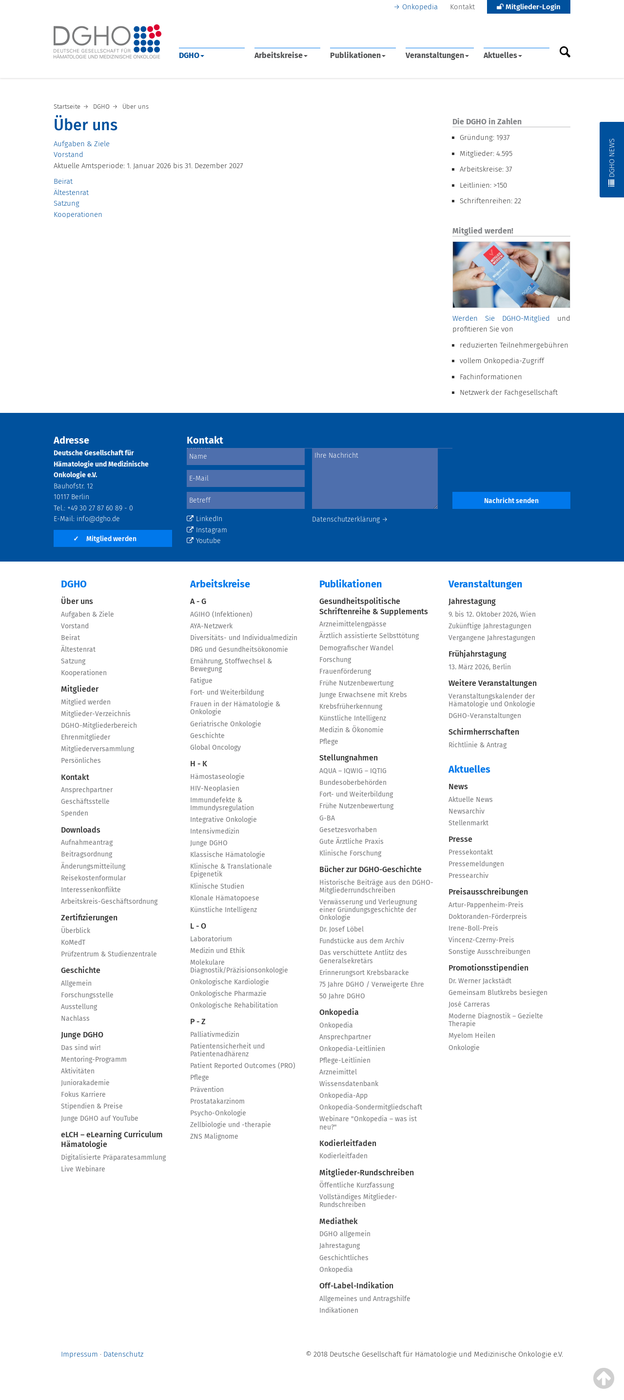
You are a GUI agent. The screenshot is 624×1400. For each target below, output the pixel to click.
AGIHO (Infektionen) (221, 614)
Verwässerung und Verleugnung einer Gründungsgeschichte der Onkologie (368, 910)
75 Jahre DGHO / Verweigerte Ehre (371, 984)
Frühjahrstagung (477, 654)
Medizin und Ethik (217, 951)
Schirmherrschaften (483, 732)
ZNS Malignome (214, 1136)
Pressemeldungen (476, 864)
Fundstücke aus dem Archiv (361, 941)
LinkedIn (204, 519)
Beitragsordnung (86, 854)
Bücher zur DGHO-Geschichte (370, 869)
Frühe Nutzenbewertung (356, 683)
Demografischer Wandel (356, 648)
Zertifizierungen (89, 917)
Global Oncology (215, 747)
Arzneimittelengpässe (353, 624)
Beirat (63, 181)
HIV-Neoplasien (214, 788)
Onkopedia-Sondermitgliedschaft (370, 1107)
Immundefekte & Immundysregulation (222, 804)
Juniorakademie (85, 1083)
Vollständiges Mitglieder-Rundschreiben (358, 1201)
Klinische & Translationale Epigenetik (231, 870)
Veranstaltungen (437, 55)
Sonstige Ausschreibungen (489, 952)
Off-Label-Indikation (356, 1285)
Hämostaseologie (217, 777)
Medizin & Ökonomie (351, 730)
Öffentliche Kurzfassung (356, 1185)
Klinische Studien (217, 886)
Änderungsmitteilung (93, 866)
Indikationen (338, 1310)
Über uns (77, 601)
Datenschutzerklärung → (350, 519)
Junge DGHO (82, 1034)
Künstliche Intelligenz (223, 910)
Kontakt (462, 6)
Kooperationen (78, 214)
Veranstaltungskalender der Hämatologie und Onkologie (491, 700)
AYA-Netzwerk (211, 626)
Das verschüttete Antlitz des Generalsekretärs (363, 957)
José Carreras (469, 1004)
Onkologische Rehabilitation (234, 1005)
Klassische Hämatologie (227, 855)
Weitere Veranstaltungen (492, 683)
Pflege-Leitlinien (344, 1060)
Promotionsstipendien (488, 967)
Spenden (74, 813)
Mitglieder (79, 689)
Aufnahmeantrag (87, 842)
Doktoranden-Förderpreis (487, 917)
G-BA (327, 818)
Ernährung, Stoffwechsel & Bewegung (231, 665)
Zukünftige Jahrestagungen (489, 626)
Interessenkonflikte (91, 890)
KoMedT (73, 942)
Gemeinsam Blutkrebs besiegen (497, 993)
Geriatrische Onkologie (225, 724)
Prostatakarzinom (217, 1101)
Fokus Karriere (83, 1094)
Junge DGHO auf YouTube (99, 1118)
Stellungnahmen (348, 757)
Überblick (75, 931)
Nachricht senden (511, 501)
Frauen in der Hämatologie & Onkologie (235, 708)
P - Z (198, 1021)
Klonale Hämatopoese (224, 898)
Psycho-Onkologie (218, 1113)
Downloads (80, 830)
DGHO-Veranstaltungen (484, 716)
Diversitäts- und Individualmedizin (243, 638)
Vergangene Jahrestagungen (491, 638)
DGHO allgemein (344, 1234)
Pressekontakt (470, 852)
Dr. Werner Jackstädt (479, 981)
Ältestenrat (71, 192)
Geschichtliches (344, 1258)
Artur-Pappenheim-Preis (486, 905)
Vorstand (68, 154)
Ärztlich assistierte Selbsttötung (369, 636)
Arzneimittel (338, 1072)
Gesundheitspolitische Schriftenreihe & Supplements (373, 606)
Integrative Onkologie (223, 820)
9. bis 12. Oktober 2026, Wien (492, 614)
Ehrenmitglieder (85, 737)
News (458, 786)
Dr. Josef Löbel (341, 929)
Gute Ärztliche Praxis (351, 841)
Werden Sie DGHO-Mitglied (501, 318)
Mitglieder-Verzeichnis (96, 714)
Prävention (207, 1090)
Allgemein (76, 983)
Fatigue (201, 681)
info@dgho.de (98, 519)
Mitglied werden (104, 539)
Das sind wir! (80, 1048)
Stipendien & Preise (92, 1106)
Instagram (207, 530)
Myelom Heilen (471, 1035)
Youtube (204, 541)
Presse (460, 839)
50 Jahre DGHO (342, 996)
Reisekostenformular (93, 878)
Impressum (79, 1354)
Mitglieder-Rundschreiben (366, 1172)
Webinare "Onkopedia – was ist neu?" (368, 1123)
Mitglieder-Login (529, 6)
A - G (198, 601)
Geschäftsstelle (85, 801)
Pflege (199, 1077)
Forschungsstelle (87, 995)
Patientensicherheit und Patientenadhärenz (227, 1050)
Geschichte (80, 970)
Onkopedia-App (343, 1095)
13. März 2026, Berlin (479, 667)
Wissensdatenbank (348, 1084)
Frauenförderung (345, 671)
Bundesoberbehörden (353, 782)
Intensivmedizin (214, 831)
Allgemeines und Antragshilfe (364, 1299)
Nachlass (75, 1018)
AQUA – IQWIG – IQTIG (353, 771)
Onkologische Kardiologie (229, 982)
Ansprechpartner (87, 790)
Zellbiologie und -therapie (230, 1125)
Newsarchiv (466, 811)
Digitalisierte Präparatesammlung (113, 1157)
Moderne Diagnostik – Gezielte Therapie (495, 1020)
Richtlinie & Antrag (477, 745)
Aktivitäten (78, 1071)
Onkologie (464, 1048)
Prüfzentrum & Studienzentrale (109, 954)
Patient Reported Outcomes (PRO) (242, 1066)
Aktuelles (503, 55)
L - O (198, 926)
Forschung (335, 660)
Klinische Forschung (350, 853)
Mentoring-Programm (94, 1059)
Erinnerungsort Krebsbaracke (364, 973)
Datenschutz (123, 1354)
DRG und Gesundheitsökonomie (239, 649)
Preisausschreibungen (488, 891)
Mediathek (338, 1221)
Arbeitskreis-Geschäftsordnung (109, 901)
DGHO (191, 55)
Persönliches (81, 761)
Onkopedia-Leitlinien (352, 1049)
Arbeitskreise (281, 55)
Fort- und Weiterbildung (227, 692)
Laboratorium (211, 939)
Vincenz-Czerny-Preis (481, 940)
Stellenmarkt (468, 823)
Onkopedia (420, 6)
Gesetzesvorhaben (348, 830)
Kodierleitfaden (347, 1143)
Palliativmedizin (214, 1035)
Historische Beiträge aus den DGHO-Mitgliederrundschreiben (376, 886)
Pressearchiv (468, 876)
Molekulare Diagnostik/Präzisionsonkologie (239, 966)
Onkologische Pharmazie (228, 994)
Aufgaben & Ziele (82, 143)
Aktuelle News (470, 800)
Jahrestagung (339, 1246)
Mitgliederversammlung (97, 749)
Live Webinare (83, 1169)
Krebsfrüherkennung (350, 706)
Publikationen (358, 55)
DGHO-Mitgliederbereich (99, 725)
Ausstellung (79, 1007)
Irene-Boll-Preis (473, 928)
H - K (198, 763)
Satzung (66, 203)
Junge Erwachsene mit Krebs (363, 695)
